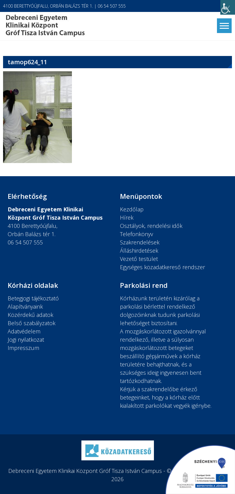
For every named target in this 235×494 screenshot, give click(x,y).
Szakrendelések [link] (139, 242)
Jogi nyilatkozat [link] (26, 339)
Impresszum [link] (23, 347)
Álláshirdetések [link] (139, 250)
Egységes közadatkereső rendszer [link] (162, 267)
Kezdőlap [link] (132, 209)
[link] (227, 7)
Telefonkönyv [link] (136, 234)
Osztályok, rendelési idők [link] (151, 225)
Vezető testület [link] (139, 258)
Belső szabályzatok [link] (31, 323)
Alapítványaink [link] (25, 306)
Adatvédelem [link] (24, 331)
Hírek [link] (126, 217)
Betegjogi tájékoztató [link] (33, 298)
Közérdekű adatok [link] (30, 314)
